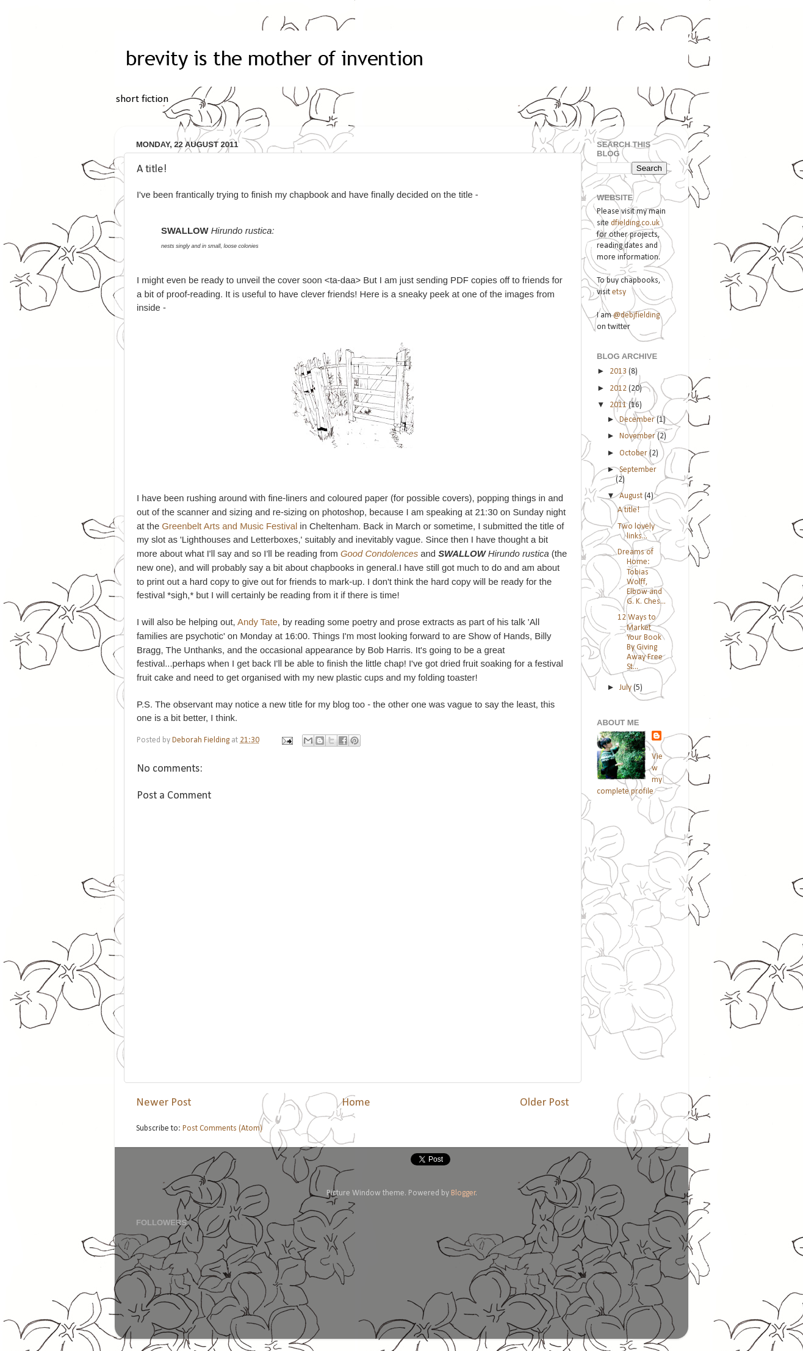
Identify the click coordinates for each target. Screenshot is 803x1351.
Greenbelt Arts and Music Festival (229, 526)
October (634, 453)
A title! (628, 510)
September (638, 470)
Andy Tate (257, 622)
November (638, 436)
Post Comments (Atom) (222, 1128)
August (631, 496)
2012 (619, 389)
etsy (619, 292)
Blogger (463, 1193)
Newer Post (164, 1103)
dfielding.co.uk (635, 223)
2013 (619, 371)
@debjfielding (636, 315)
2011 (619, 405)
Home (356, 1103)
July (626, 688)
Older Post (544, 1103)
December (638, 420)
